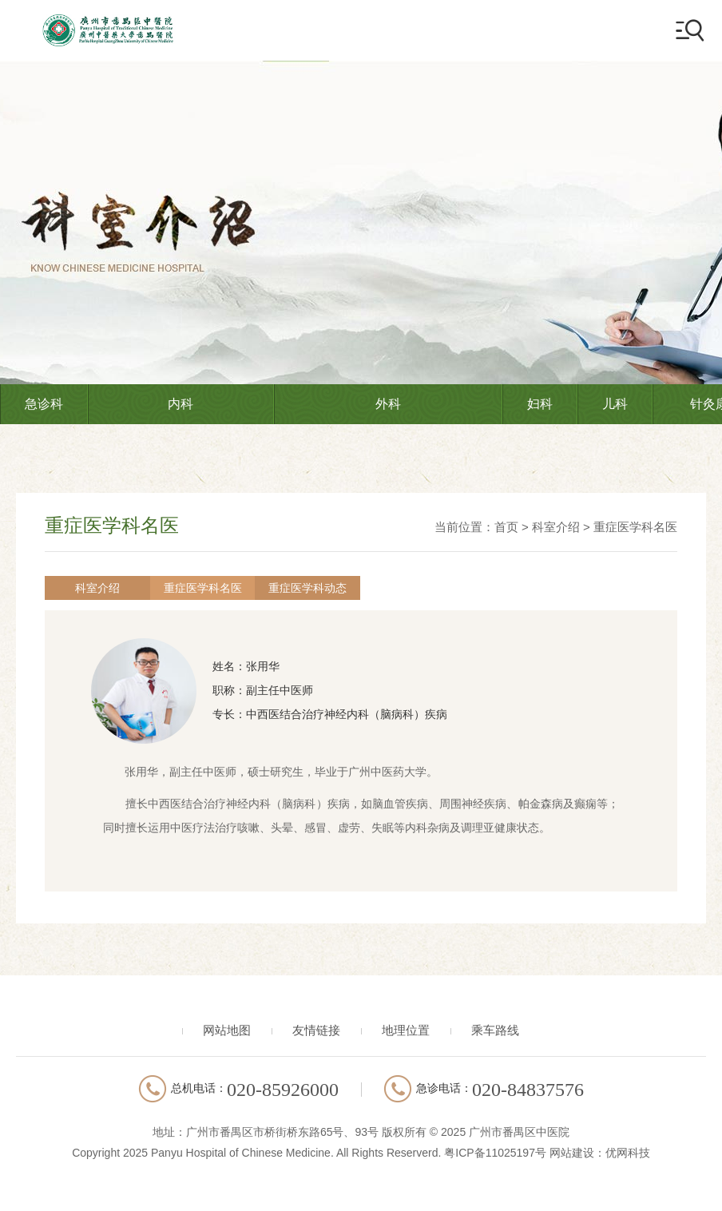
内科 (180, 404)
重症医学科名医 (635, 527)
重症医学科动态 (268, 588)
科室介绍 (556, 527)
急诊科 (44, 404)
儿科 (615, 404)
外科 (388, 404)
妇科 (540, 404)
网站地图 (227, 1030)
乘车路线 (495, 1030)
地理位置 (406, 1030)
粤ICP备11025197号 (495, 1152)
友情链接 (316, 1030)
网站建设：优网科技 (599, 1152)
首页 (506, 527)
